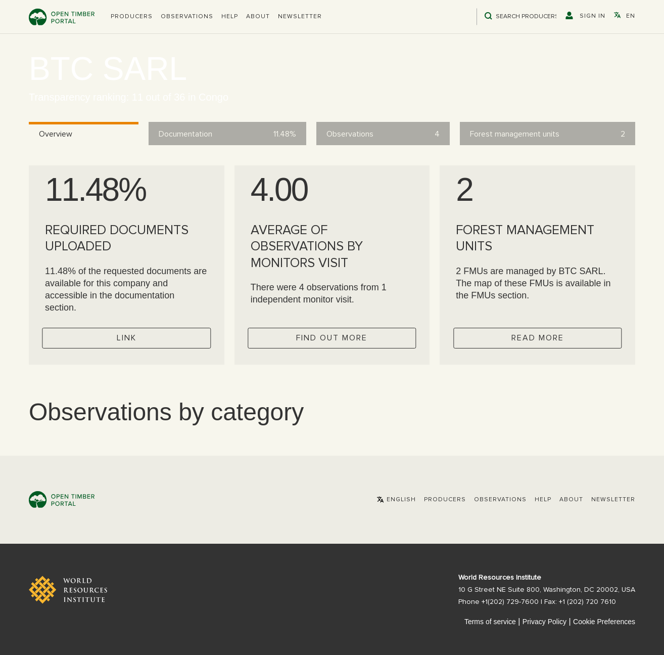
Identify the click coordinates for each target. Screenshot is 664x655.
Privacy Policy (544, 622)
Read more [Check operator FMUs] (537, 338)
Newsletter (300, 17)
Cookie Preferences (604, 622)
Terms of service (490, 622)
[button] (132, 17)
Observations (187, 17)
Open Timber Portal (61, 17)
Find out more (331, 338)
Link (126, 338)
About (258, 17)
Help (229, 17)
